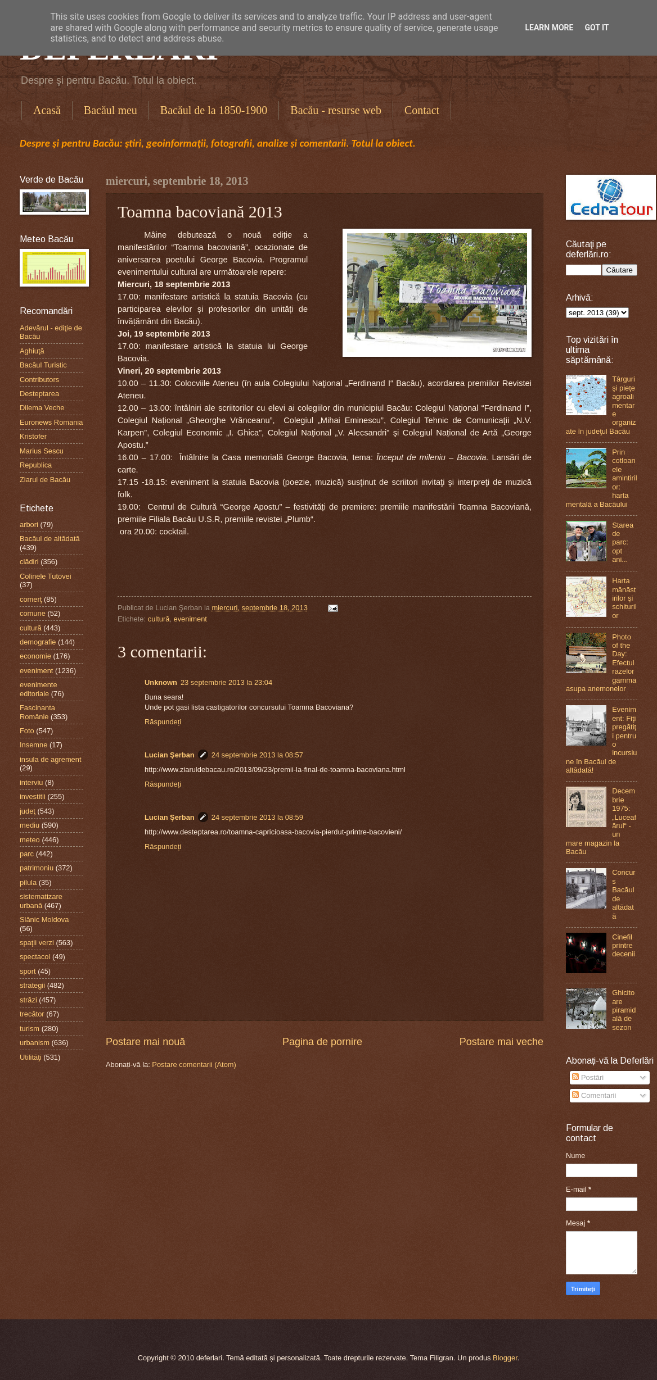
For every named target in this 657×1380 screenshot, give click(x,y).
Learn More (549, 27)
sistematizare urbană (41, 900)
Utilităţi (31, 1057)
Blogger (505, 1358)
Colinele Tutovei (45, 576)
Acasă (47, 110)
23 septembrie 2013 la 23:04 (226, 682)
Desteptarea (39, 393)
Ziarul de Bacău (45, 479)
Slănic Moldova (44, 919)
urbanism (35, 1042)
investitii (33, 796)
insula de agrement (51, 759)
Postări (588, 1077)
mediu (29, 825)
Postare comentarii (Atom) (194, 1064)
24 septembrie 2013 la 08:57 (257, 755)
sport (28, 971)
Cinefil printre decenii (623, 946)
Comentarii (594, 1095)
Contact (421, 110)
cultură (159, 619)
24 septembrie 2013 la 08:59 (257, 817)
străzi (28, 1000)
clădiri (29, 561)
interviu (31, 782)
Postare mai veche (501, 1041)
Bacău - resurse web (335, 110)
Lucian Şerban (170, 755)
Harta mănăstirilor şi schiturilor (624, 598)
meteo (30, 840)
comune (33, 613)
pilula (28, 882)
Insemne (33, 745)
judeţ (27, 811)
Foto (27, 731)
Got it (596, 27)
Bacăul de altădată (50, 538)
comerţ (31, 599)
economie (35, 656)
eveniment (190, 619)
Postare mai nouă (145, 1041)
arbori (29, 524)
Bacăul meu (110, 110)
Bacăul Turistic (43, 365)
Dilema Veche (42, 407)
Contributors (39, 379)
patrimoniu (36, 868)
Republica (36, 465)
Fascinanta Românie (37, 711)
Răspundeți (163, 722)
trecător (32, 1014)
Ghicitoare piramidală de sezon (624, 1010)
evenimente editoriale (38, 688)
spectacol (35, 956)
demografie (38, 642)
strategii (32, 985)
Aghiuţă (32, 351)
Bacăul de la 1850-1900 (214, 110)
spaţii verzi (37, 942)
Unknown (161, 682)
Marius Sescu (42, 451)
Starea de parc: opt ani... (622, 542)
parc (27, 854)
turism (29, 1028)
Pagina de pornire (322, 1041)
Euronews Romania (51, 422)
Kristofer (33, 436)
